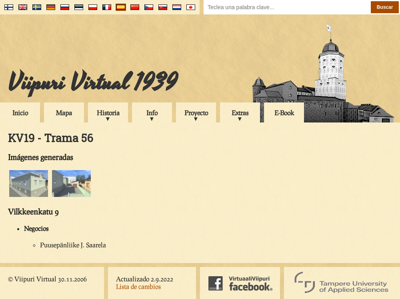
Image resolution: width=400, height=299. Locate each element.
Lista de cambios (138, 286)
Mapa (64, 112)
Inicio (20, 112)
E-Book (284, 112)
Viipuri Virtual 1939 (92, 82)
